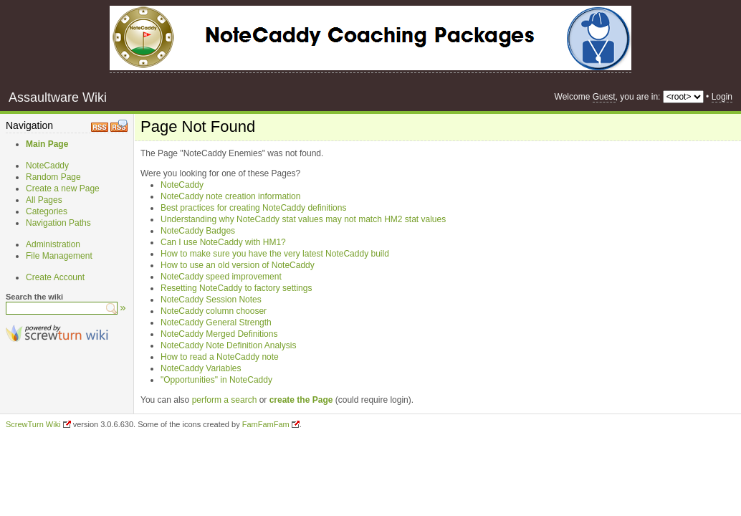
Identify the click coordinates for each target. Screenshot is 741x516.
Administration (53, 244)
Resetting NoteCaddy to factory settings (236, 288)
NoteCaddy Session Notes (211, 300)
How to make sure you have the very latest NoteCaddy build (275, 254)
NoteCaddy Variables (201, 368)
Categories (46, 211)
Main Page (47, 144)
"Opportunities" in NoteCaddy (216, 380)
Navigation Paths (58, 223)
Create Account (55, 277)
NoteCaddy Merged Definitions (219, 334)
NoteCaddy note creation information (230, 196)
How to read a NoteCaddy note (220, 357)
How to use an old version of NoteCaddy (238, 265)
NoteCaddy (47, 166)
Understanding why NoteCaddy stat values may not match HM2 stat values (303, 219)
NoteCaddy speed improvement (221, 277)
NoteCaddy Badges (198, 231)
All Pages (44, 200)
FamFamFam (266, 424)
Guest (604, 97)
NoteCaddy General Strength (216, 322)
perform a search (224, 400)
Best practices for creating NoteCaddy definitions (253, 208)
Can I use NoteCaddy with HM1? (223, 242)
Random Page (53, 177)
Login (722, 97)
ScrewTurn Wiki (33, 424)
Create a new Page (63, 188)
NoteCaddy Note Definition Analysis (228, 345)
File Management (59, 256)
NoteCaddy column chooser (214, 311)
